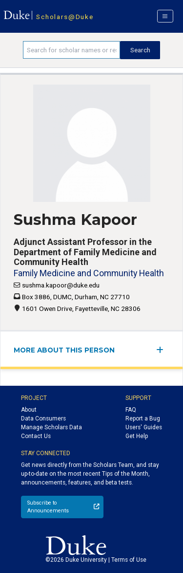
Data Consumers (43, 418)
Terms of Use (128, 559)
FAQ (130, 409)
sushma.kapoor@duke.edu (61, 285)
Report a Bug (142, 418)
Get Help (136, 436)
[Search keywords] (71, 50)
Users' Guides (143, 427)
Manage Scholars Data (51, 427)
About (29, 409)
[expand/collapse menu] (163, 350)
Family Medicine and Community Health (89, 273)
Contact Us (36, 436)
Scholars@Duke (64, 17)
